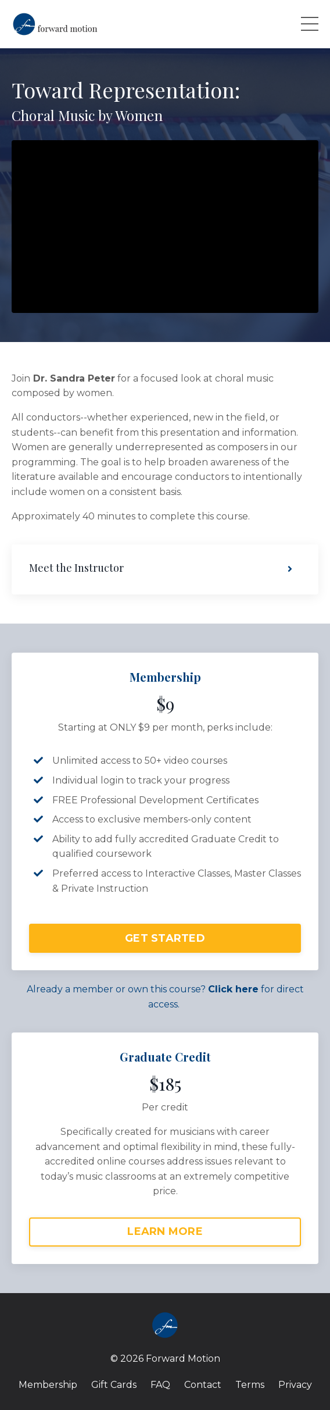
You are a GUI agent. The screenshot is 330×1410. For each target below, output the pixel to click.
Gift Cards (114, 1384)
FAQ (160, 1384)
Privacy (295, 1384)
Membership (48, 1384)
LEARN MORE (165, 1231)
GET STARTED (165, 938)
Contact (202, 1384)
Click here (233, 989)
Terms (249, 1384)
